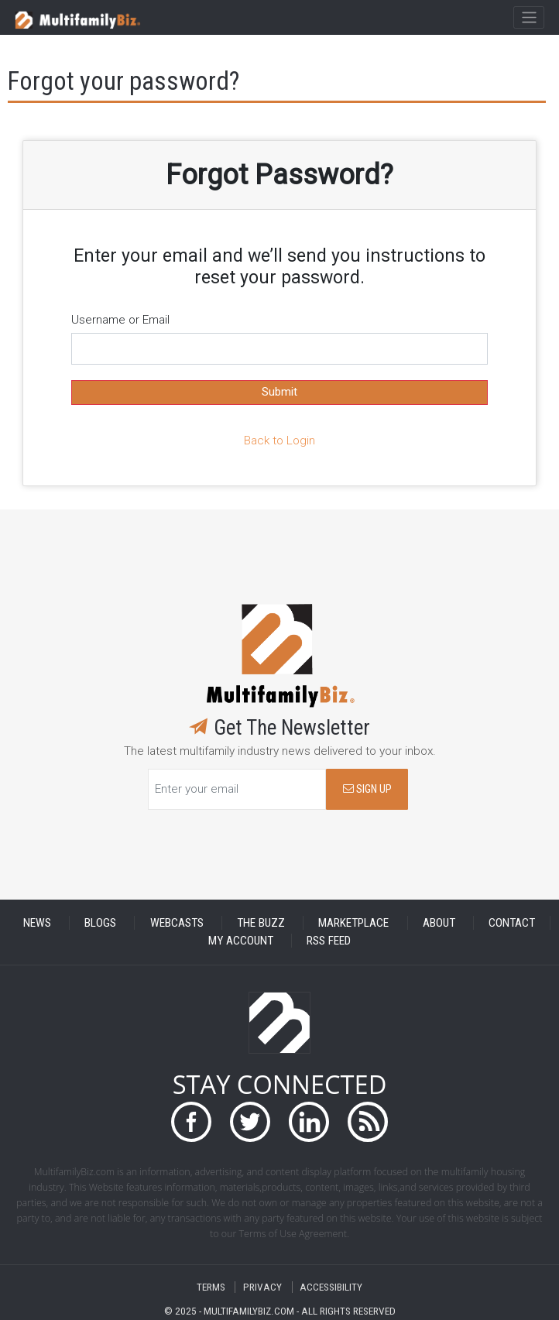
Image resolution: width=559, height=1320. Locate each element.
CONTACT (512, 923)
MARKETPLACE (353, 923)
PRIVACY (262, 1287)
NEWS (37, 923)
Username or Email (120, 320)
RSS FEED (329, 941)
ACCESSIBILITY (331, 1287)
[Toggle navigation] (528, 17)
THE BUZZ (261, 923)
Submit (279, 392)
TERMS (211, 1287)
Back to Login (279, 440)
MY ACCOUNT (240, 941)
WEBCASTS (177, 923)
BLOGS (100, 923)
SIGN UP (367, 789)
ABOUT (439, 923)
